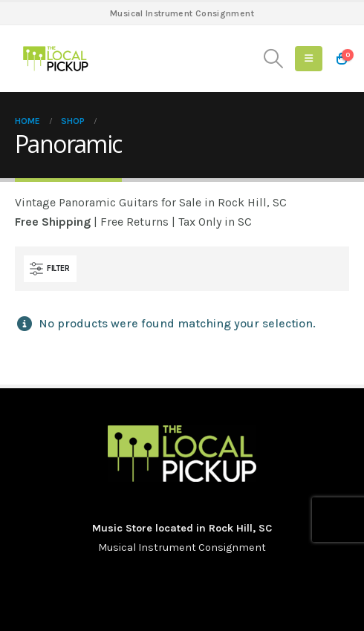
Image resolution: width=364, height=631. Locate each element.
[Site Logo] (56, 59)
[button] (273, 58)
